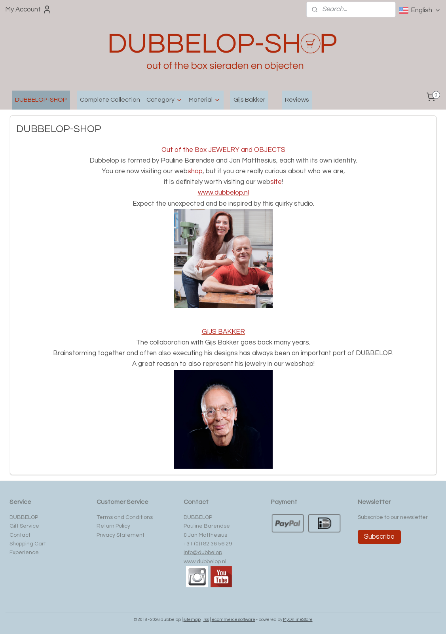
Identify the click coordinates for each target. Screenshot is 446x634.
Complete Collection (110, 100)
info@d (192, 552)
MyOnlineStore (298, 619)
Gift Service (24, 526)
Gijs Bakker (249, 100)
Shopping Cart (27, 544)
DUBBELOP (23, 517)
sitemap (192, 619)
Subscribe (379, 536)
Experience (24, 552)
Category (164, 100)
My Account (28, 9)
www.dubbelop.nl (205, 561)
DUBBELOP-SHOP (41, 100)
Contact (19, 535)
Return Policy (113, 526)
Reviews (297, 100)
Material (204, 100)
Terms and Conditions (125, 517)
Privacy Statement (120, 535)
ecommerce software (233, 619)
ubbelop (211, 552)
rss (206, 619)
